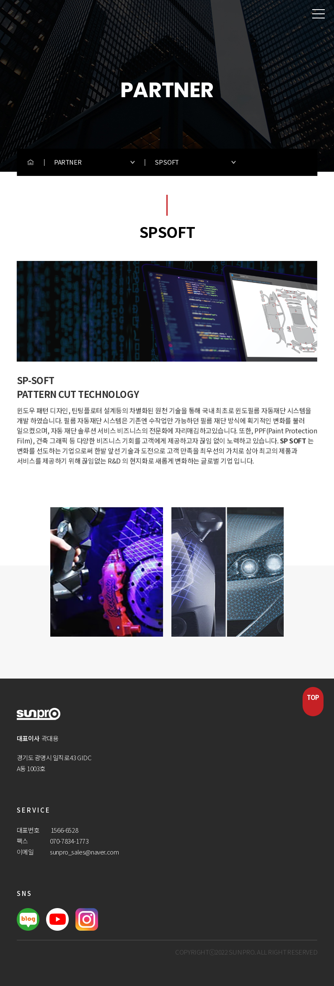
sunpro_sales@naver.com (84, 851)
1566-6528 (64, 830)
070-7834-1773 (69, 840)
